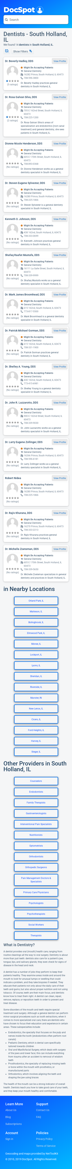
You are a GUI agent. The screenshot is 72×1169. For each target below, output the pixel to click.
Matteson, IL (36, 611)
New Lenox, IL (36, 708)
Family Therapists (36, 802)
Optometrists (36, 845)
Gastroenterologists (36, 813)
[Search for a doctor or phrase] (36, 19)
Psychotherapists (36, 914)
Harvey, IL (36, 741)
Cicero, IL (36, 719)
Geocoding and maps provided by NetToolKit (31, 1153)
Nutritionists (36, 835)
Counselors (36, 781)
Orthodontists (36, 856)
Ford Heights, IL (36, 730)
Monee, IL (36, 644)
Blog (8, 1117)
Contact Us (42, 1110)
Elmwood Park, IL (36, 633)
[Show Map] (6, 51)
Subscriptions (13, 1123)
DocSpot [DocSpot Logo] (22, 9)
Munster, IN (36, 698)
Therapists (36, 935)
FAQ (38, 1117)
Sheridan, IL (36, 676)
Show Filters (22, 51)
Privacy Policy (44, 1138)
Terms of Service (45, 1145)
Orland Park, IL (36, 600)
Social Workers (36, 924)
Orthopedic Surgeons (36, 867)
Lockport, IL (36, 654)
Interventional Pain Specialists (36, 824)
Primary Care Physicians (36, 892)
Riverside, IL (36, 687)
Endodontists (36, 792)
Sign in (9, 1138)
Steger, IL (36, 751)
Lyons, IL (36, 665)
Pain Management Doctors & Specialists (36, 880)
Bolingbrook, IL (36, 622)
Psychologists (36, 903)
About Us (10, 1110)
